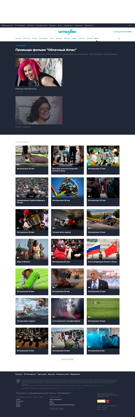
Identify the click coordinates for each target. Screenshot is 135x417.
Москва (67, 38)
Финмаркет (52, 25)
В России (26, 38)
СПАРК (18, 399)
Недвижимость (68, 25)
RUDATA (52, 403)
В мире (34, 38)
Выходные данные (102, 407)
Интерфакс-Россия (41, 25)
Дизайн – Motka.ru (102, 409)
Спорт (51, 38)
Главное (18, 38)
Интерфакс (67, 31)
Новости (81, 38)
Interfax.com (30, 25)
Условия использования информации (107, 405)
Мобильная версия (7, 25)
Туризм (60, 25)
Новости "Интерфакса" (56, 399)
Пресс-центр (42, 374)
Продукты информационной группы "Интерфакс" (43, 393)
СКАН (51, 401)
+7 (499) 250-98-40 (67, 388)
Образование (79, 25)
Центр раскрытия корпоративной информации (62, 405)
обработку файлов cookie (96, 385)
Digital (74, 38)
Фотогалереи (20, 46)
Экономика (43, 38)
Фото (97, 38)
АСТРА (18, 406)
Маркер (18, 405)
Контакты (18, 374)
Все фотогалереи (67, 359)
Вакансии (51, 374)
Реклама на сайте (62, 374)
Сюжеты (90, 38)
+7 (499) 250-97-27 (80, 388)
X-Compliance (19, 401)
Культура (59, 38)
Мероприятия (89, 25)
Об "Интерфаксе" (20, 25)
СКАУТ (18, 403)
